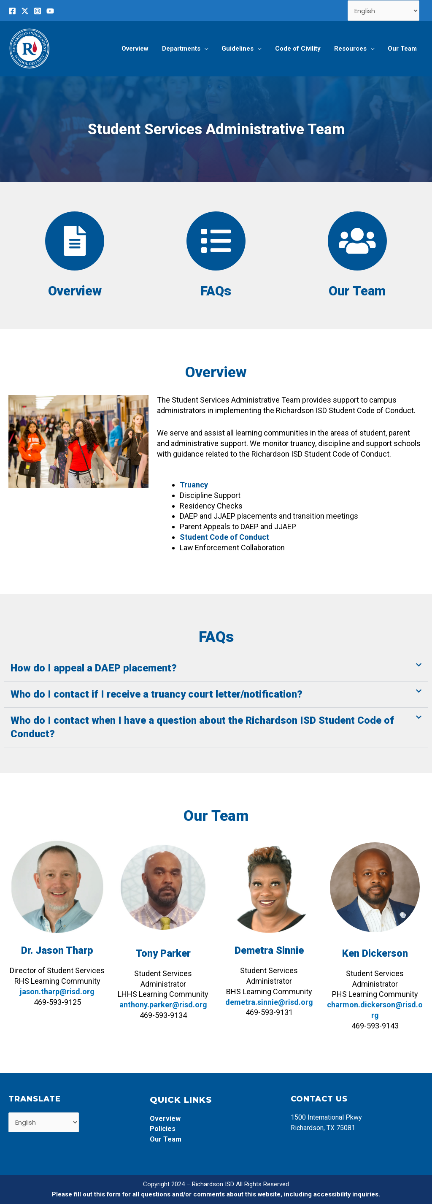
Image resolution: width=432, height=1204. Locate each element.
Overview (74, 291)
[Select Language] (384, 10)
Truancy (194, 484)
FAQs (216, 291)
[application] (207, 48)
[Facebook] (12, 11)
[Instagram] (37, 11)
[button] (216, 668)
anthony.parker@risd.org (163, 1004)
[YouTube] (50, 11)
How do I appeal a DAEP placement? (94, 668)
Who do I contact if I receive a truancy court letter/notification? (156, 694)
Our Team (357, 291)
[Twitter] (25, 11)
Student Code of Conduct (224, 537)
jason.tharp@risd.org (57, 991)
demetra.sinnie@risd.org (269, 1002)
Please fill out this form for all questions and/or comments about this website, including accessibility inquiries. (216, 1194)
